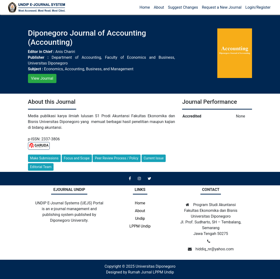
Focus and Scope (77, 158)
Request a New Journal (221, 7)
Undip (140, 218)
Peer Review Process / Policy (116, 158)
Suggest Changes (183, 7)
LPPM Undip (140, 226)
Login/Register (258, 7)
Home (145, 7)
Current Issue (154, 158)
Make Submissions (44, 158)
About (159, 7)
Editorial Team (41, 167)
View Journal (42, 78)
